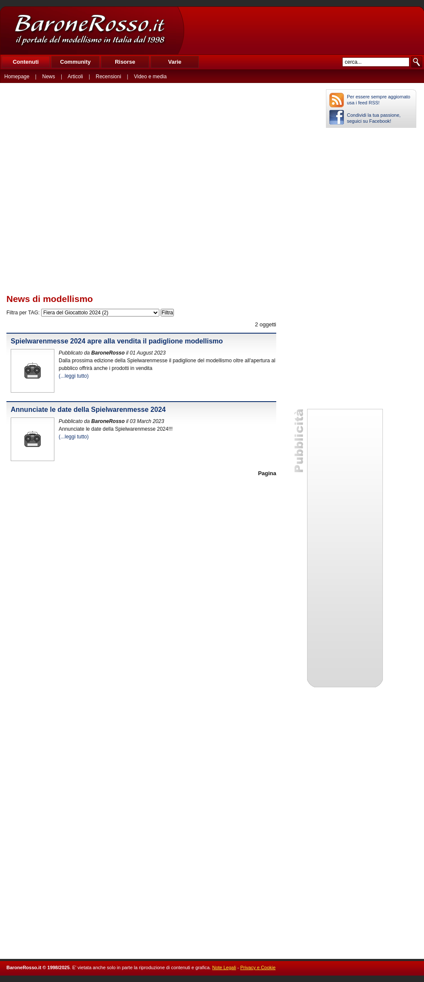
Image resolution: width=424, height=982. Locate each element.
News (48, 77)
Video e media (150, 77)
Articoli (75, 77)
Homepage (17, 77)
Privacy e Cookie (258, 967)
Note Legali (224, 967)
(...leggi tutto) (74, 376)
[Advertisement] (303, 30)
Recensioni (108, 77)
